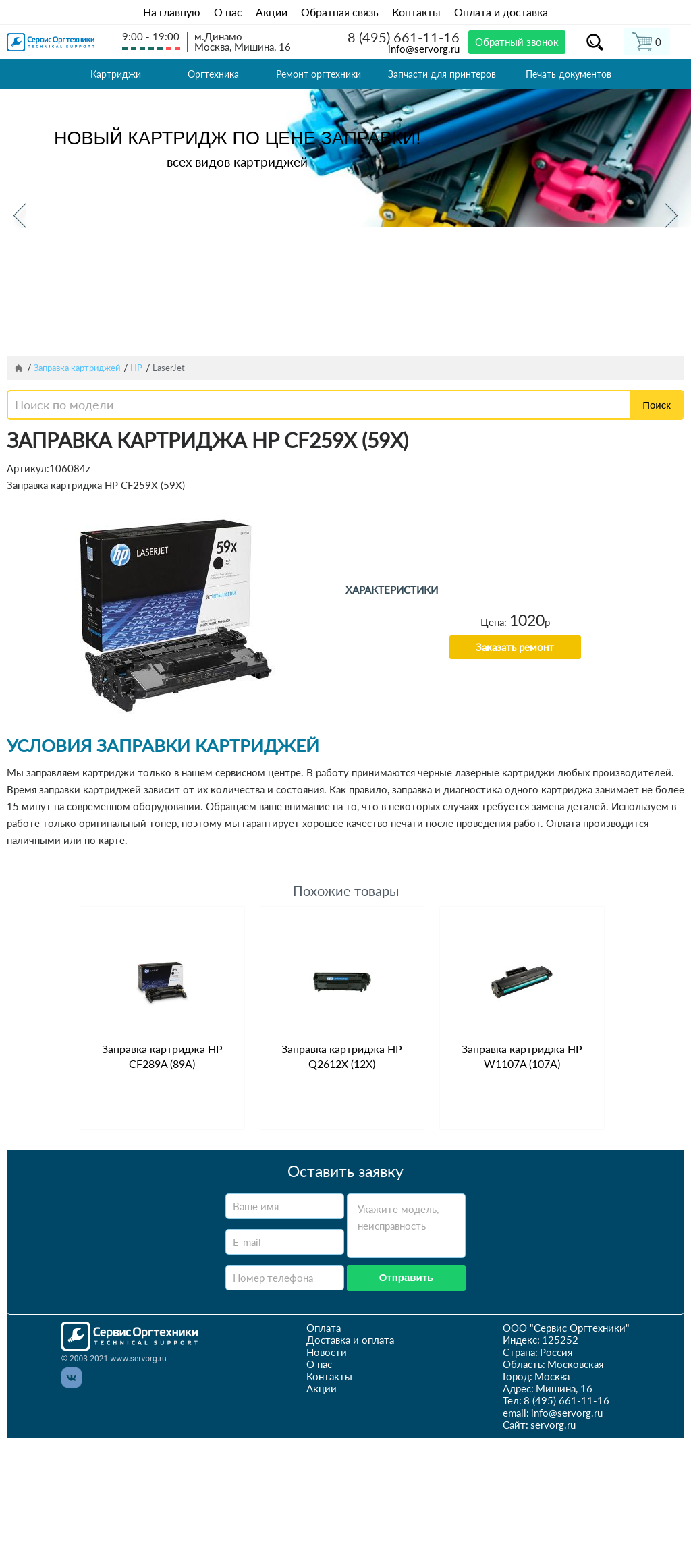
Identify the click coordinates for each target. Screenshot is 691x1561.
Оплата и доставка (501, 11)
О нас (228, 11)
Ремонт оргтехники (318, 74)
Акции (271, 11)
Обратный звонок (517, 42)
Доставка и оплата (350, 1340)
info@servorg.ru (424, 48)
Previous (19, 215)
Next (671, 215)
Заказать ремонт (515, 647)
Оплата (323, 1328)
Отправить (406, 1277)
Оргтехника (213, 74)
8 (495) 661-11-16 (404, 37)
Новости (326, 1352)
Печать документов (568, 74)
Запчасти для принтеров (442, 74)
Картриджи (115, 74)
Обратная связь (340, 11)
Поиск (656, 405)
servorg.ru (553, 1425)
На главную (171, 11)
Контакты (416, 11)
